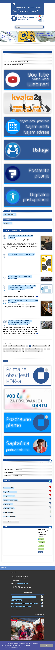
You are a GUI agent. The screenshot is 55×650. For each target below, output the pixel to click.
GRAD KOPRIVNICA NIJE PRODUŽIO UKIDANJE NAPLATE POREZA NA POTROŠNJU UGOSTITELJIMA (20, 322)
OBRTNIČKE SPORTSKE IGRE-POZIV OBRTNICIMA (20, 277)
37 (16, 351)
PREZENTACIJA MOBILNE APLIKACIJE (21, 254)
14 (39, 346)
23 (19, 348)
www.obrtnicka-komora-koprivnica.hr (13, 469)
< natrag (5, 361)
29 (38, 348)
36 (13, 351)
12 (33, 346)
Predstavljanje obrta (9, 211)
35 (10, 351)
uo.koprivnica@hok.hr (31, 11)
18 (4, 348)
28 (35, 348)
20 (10, 348)
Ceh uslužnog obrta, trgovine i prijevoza (13, 64)
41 (29, 351)
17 (49, 346)
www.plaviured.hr (8, 472)
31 (45, 348)
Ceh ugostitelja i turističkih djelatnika (13, 58)
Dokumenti (7, 480)
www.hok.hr (40, 462)
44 (38, 351)
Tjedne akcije (7, 219)
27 (32, 348)
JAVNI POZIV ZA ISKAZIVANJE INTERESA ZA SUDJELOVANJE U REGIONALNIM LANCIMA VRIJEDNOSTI (22, 287)
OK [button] (46, 645)
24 (23, 348)
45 (41, 351)
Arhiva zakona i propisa (17, 609)
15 (42, 346)
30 (41, 348)
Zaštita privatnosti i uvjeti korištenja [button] (11, 647)
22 (16, 348)
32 (48, 348)
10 (27, 346)
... (28, 248)
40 (26, 351)
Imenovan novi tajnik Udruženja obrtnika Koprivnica (20, 236)
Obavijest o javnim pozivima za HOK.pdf (12, 291)
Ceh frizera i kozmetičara (10, 54)
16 (45, 346)
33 (4, 351)
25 (26, 348)
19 (7, 348)
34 (7, 351)
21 (13, 348)
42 (32, 351)
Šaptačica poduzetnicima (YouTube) (13, 475)
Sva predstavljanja (10, 214)
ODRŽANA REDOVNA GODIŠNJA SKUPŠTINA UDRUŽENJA (23, 301)
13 (36, 346)
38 (19, 351)
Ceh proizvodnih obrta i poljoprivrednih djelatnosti (16, 61)
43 (35, 351)
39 (23, 351)
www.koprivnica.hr (8, 466)
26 (29, 348)
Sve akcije (8, 223)
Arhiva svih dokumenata (11, 521)
